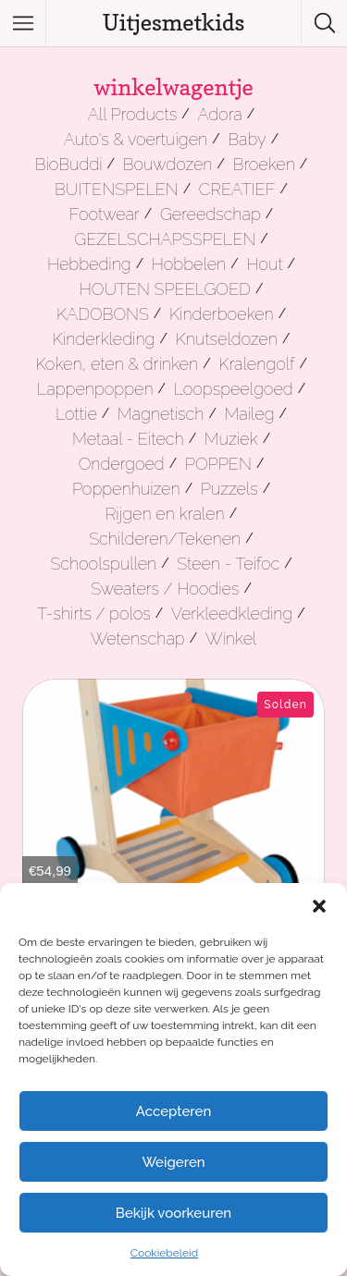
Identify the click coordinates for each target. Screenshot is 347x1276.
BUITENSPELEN (117, 189)
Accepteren (174, 1111)
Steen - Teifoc (228, 563)
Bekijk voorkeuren (173, 1213)
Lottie (76, 413)
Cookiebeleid (164, 1252)
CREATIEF (237, 189)
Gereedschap (210, 214)
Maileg (249, 413)
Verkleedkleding (231, 613)
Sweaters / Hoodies (165, 588)
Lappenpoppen (95, 389)
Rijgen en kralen (165, 513)
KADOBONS (102, 314)
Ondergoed (122, 463)
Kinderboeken (221, 314)
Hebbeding (89, 264)
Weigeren (173, 1162)
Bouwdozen (168, 164)
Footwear (104, 214)
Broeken (264, 164)
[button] (319, 906)
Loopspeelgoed (233, 389)
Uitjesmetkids (174, 22)
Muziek (231, 438)
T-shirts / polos (94, 613)
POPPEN (218, 463)
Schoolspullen (103, 563)
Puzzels (229, 488)
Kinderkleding (104, 339)
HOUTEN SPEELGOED (165, 289)
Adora (219, 114)
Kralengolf (256, 364)
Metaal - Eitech (128, 438)
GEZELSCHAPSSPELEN (164, 239)
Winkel (231, 638)
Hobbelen (189, 264)
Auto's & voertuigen (135, 139)
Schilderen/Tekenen (165, 538)
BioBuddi (69, 164)
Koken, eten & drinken (116, 364)
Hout (264, 264)
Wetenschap (138, 638)
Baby (247, 139)
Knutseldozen (227, 339)
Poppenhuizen (126, 488)
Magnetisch (161, 413)
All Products (133, 114)
